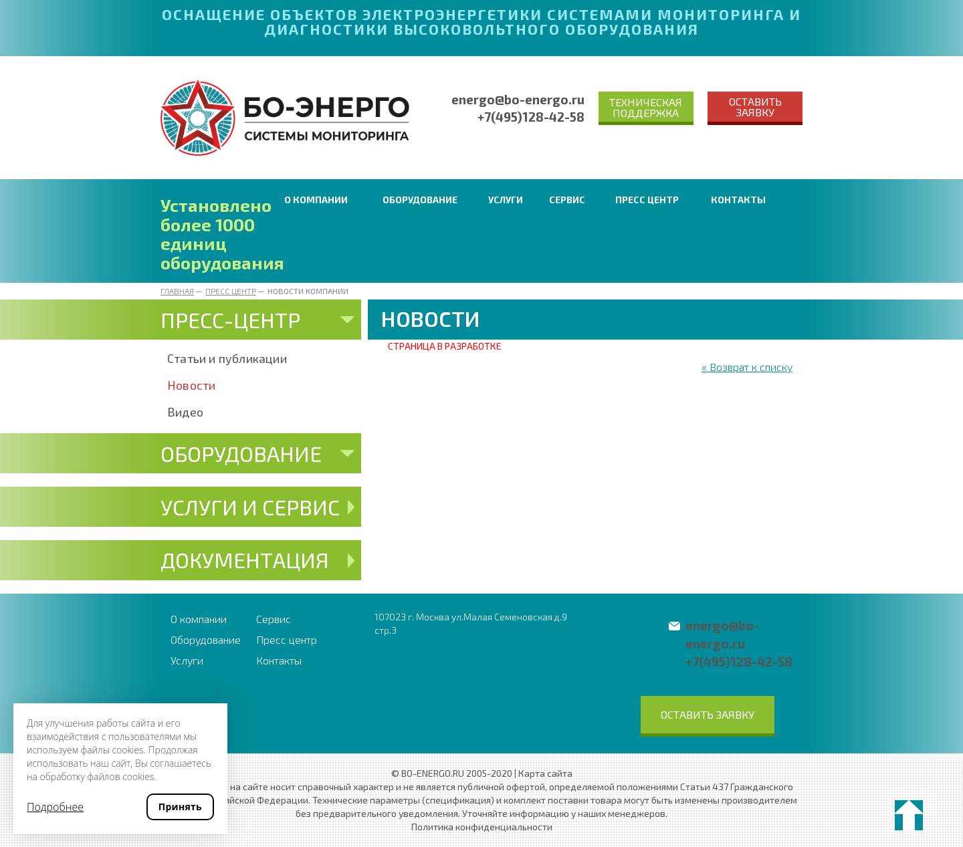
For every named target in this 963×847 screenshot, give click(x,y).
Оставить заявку (755, 106)
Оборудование (420, 199)
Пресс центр (647, 199)
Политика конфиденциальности (481, 826)
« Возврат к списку (747, 366)
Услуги (505, 199)
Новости (191, 385)
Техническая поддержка (645, 107)
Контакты (738, 199)
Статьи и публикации (227, 358)
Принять (180, 806)
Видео (185, 411)
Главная (177, 290)
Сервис (567, 199)
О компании (316, 199)
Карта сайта (545, 773)
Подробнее (55, 807)
